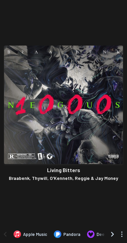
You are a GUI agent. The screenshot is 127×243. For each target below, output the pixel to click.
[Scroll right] (112, 234)
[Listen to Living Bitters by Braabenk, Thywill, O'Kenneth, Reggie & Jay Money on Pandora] (67, 234)
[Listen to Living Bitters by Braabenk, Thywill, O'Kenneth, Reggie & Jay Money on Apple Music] (30, 234)
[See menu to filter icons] (122, 234)
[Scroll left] (5, 234)
